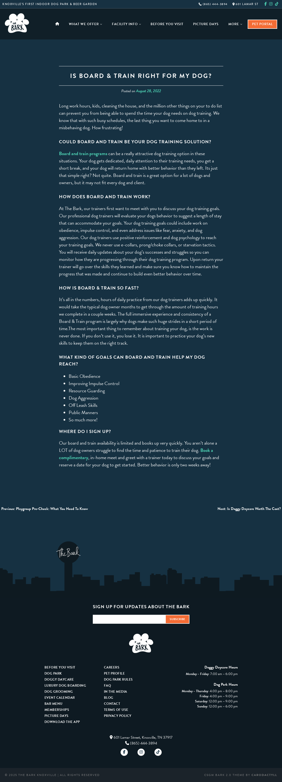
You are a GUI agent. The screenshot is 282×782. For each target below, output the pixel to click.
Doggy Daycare (59, 679)
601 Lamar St (245, 4)
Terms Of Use (116, 709)
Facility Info (126, 24)
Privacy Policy (117, 715)
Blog (108, 697)
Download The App (62, 721)
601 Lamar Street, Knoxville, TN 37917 (143, 737)
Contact (112, 703)
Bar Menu (53, 703)
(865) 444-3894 (213, 4)
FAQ (107, 685)
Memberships (56, 709)
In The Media (115, 691)
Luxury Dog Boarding (65, 685)
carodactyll (264, 775)
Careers (112, 667)
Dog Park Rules (118, 679)
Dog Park (53, 673)
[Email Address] (129, 619)
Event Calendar (59, 697)
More (235, 24)
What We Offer (85, 24)
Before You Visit (167, 24)
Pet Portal (262, 24)
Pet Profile (114, 673)
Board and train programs (83, 153)
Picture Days (206, 24)
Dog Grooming (58, 691)
